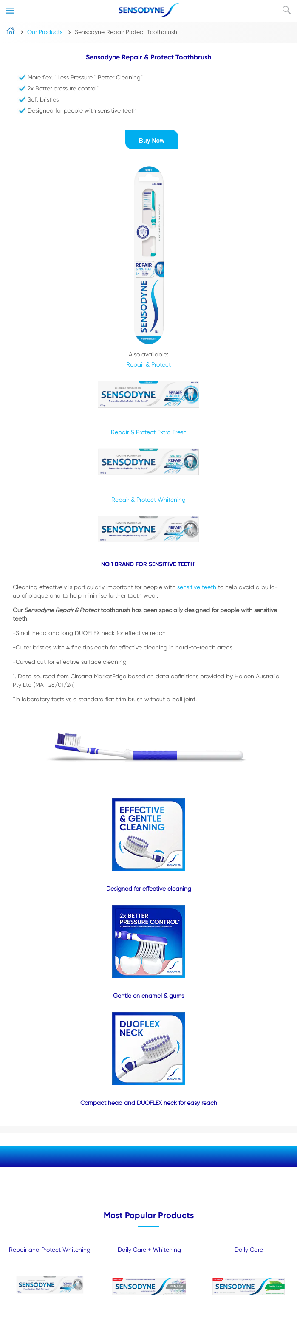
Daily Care (249, 1249)
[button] (151, 139)
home (10, 32)
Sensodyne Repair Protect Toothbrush (126, 31)
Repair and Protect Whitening (50, 1249)
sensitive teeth (196, 587)
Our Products (44, 31)
